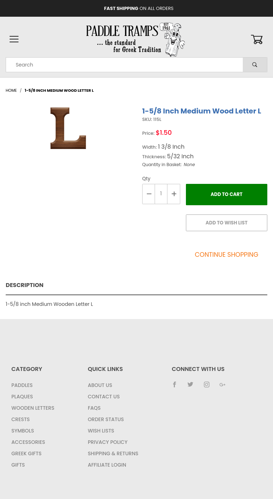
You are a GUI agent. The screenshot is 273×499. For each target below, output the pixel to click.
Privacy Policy (108, 442)
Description (24, 285)
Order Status (106, 419)
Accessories (28, 442)
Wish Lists (101, 430)
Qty (146, 178)
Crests (20, 419)
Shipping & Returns (113, 453)
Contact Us (104, 396)
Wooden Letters (32, 408)
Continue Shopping (226, 254)
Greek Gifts (26, 453)
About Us (100, 385)
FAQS (94, 408)
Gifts (18, 464)
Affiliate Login (107, 464)
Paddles (22, 385)
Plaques (22, 396)
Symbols (22, 430)
